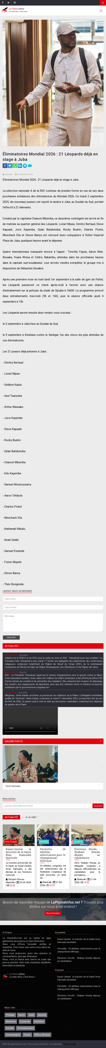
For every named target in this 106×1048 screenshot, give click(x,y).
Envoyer (11, 637)
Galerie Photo (14, 741)
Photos (27, 1034)
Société (10, 1028)
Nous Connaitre (53, 913)
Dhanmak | (47, 882)
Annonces (11, 1021)
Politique (11, 841)
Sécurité (42, 1015)
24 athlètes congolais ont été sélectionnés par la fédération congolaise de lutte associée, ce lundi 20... (53, 871)
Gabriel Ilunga (69, 1044)
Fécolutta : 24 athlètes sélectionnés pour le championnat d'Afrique (52, 854)
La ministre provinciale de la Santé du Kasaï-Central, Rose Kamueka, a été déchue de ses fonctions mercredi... (19, 869)
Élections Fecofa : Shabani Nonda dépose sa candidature (87, 853)
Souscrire (98, 806)
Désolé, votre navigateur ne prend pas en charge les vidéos (30, 721)
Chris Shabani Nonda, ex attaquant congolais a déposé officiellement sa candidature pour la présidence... (87, 869)
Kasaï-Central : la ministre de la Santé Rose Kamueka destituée (18, 853)
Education (39, 1021)
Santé (31, 1015)
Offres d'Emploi (42, 1034)
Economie (25, 1021)
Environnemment (25, 1028)
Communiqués (13, 1034)
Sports (44, 841)
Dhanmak (8, 174)
